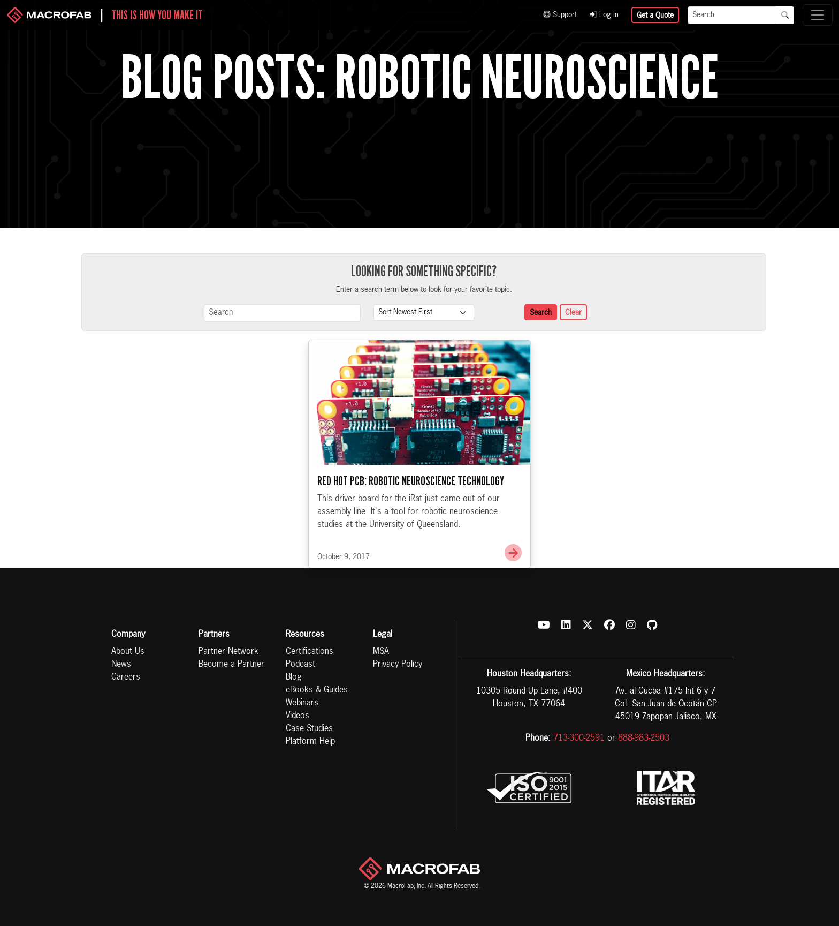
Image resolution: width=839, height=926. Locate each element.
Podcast (300, 664)
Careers (125, 677)
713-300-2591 (579, 738)
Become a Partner (231, 664)
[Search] (732, 15)
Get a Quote (655, 15)
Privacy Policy (397, 664)
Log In (604, 15)
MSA (381, 652)
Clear (573, 313)
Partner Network (228, 652)
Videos (297, 716)
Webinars (302, 703)
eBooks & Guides (317, 690)
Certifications (309, 652)
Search (541, 313)
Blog (294, 677)
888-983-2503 (643, 738)
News (121, 664)
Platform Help (310, 741)
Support (560, 15)
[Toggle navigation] (818, 15)
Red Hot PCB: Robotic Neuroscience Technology (410, 480)
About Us (127, 652)
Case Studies (309, 729)
